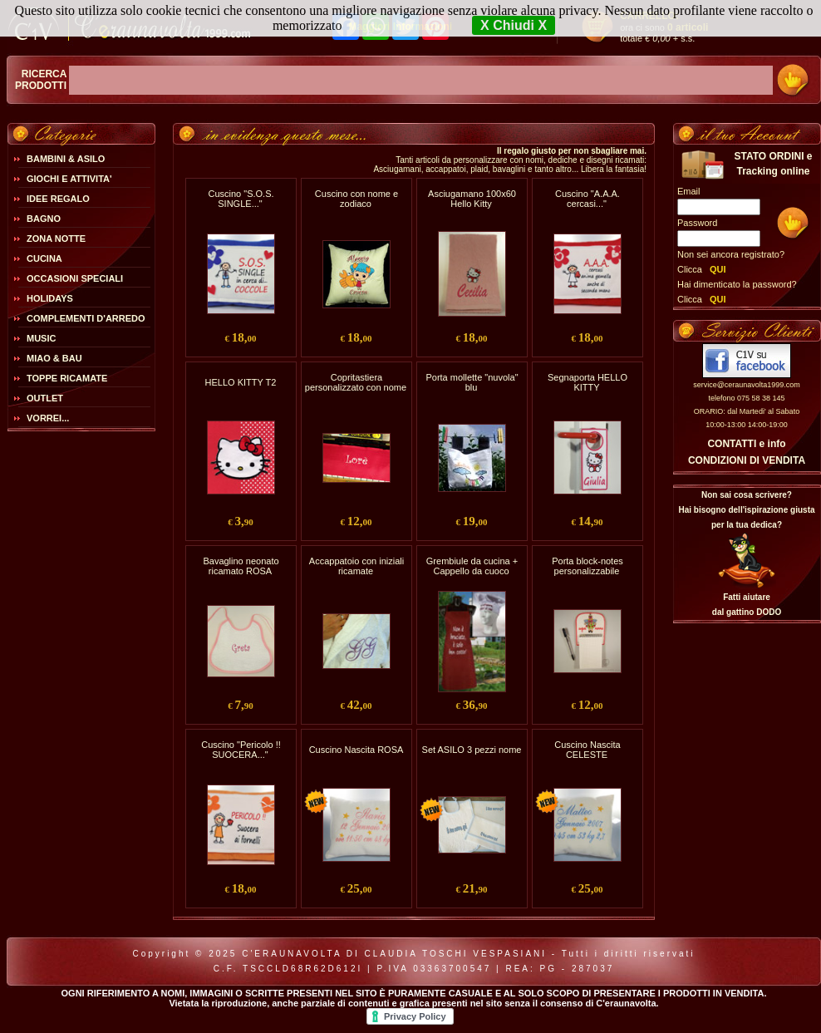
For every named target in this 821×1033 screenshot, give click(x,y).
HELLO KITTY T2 (241, 382)
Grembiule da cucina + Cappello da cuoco (472, 566)
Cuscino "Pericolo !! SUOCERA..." (241, 750)
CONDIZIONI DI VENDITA (746, 460)
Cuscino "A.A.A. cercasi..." (587, 199)
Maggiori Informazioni (400, 26)
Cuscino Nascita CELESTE (587, 750)
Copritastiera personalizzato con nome (355, 382)
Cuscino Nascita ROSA (356, 750)
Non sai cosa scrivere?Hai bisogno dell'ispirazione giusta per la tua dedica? (746, 509)
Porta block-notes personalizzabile (587, 566)
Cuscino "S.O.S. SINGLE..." (240, 199)
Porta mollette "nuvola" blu (471, 382)
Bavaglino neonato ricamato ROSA (240, 566)
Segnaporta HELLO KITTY (587, 382)
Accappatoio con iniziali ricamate (356, 566)
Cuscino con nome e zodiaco (356, 199)
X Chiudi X (513, 25)
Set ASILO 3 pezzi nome (472, 750)
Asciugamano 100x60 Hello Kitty (472, 199)
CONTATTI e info (746, 444)
